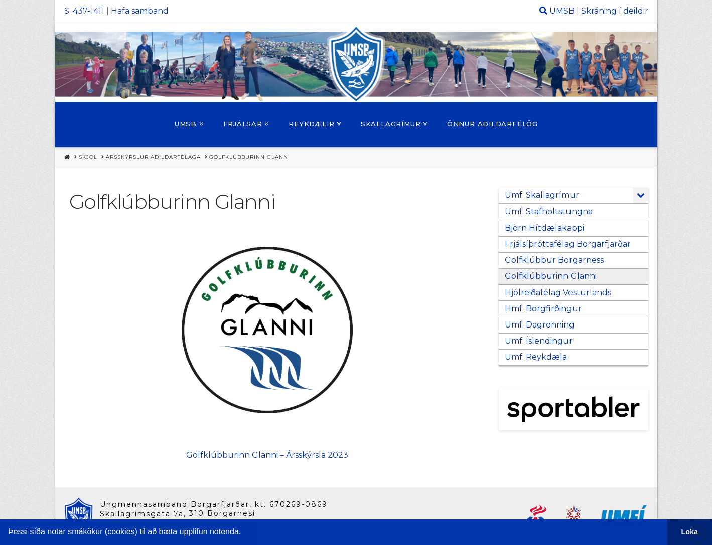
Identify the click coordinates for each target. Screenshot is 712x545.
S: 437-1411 (84, 11)
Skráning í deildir (614, 11)
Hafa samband (140, 11)
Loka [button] (689, 532)
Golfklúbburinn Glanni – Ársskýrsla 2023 (267, 455)
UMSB (562, 11)
